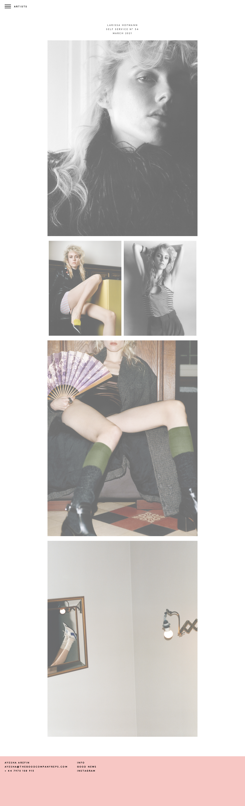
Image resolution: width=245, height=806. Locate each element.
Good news (87, 767)
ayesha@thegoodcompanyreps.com (36, 767)
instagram (86, 771)
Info (81, 763)
